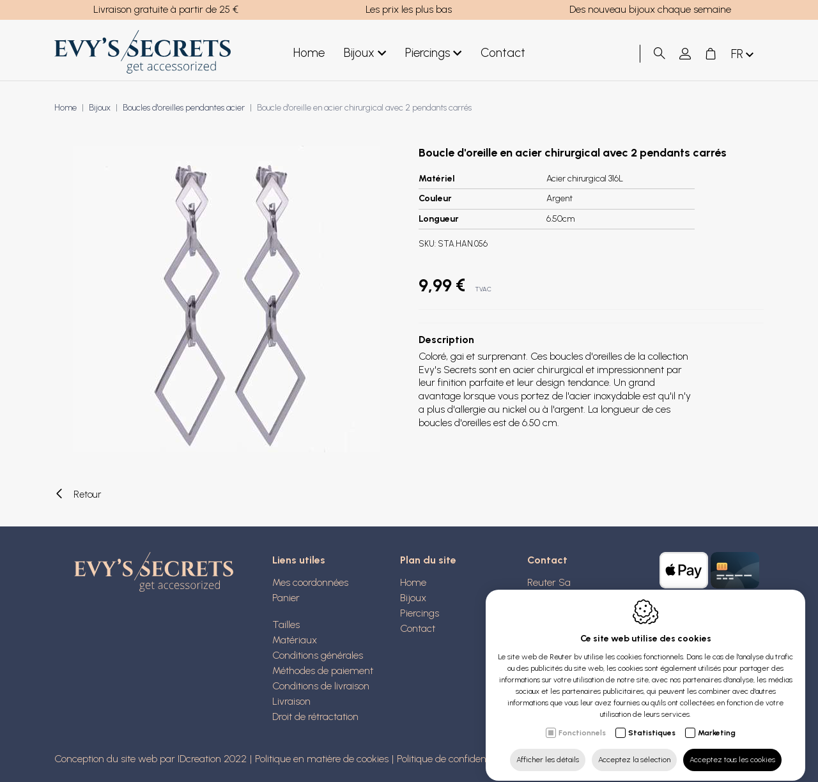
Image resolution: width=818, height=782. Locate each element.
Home (309, 52)
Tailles (286, 624)
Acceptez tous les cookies (732, 748)
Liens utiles (298, 560)
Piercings (433, 53)
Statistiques (651, 721)
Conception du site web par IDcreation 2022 (150, 759)
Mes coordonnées (310, 582)
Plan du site (428, 560)
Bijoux (365, 53)
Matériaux (294, 640)
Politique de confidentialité (453, 759)
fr (743, 55)
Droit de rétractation (315, 716)
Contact (503, 52)
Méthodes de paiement (322, 670)
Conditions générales (317, 655)
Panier (286, 598)
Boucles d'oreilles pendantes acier (184, 107)
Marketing (717, 721)
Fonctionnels (582, 721)
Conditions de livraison (320, 686)
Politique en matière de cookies (322, 759)
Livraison (291, 701)
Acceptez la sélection (634, 748)
